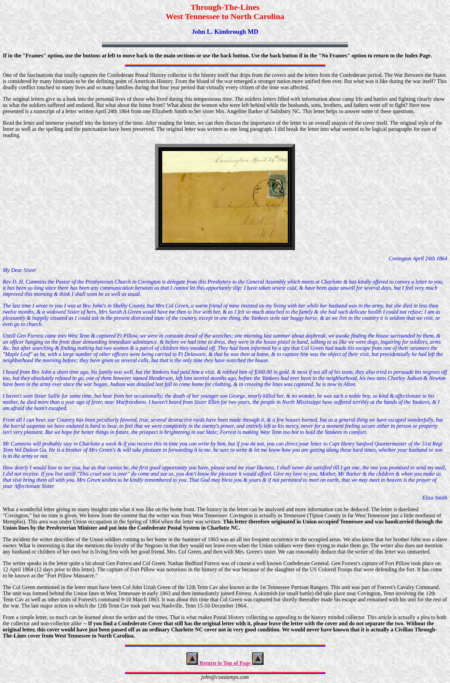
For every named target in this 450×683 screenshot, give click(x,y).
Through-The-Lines (225, 7)
